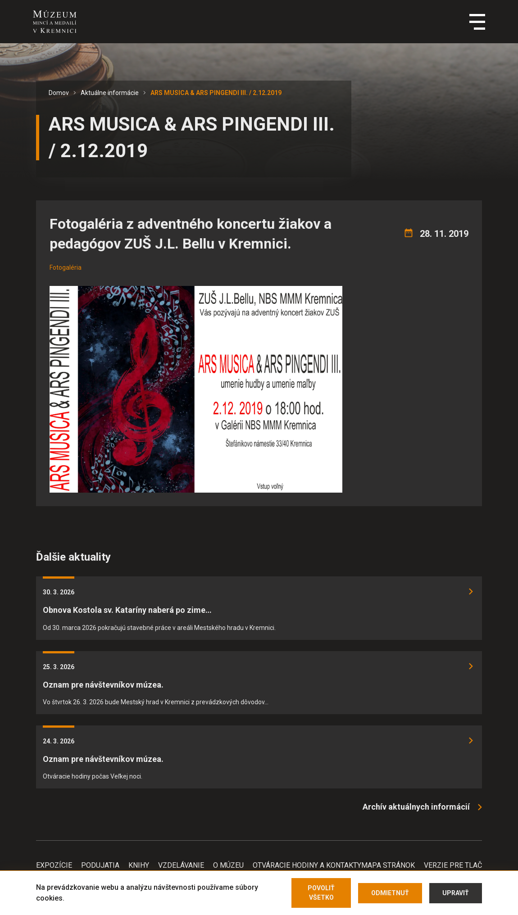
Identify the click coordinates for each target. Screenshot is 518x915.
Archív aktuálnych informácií (416, 806)
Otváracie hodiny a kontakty (307, 865)
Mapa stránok (388, 865)
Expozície (54, 865)
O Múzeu (228, 865)
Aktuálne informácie (110, 92)
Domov (59, 92)
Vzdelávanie (181, 865)
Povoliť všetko (321, 892)
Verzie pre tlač (453, 865)
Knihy (138, 865)
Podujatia (100, 865)
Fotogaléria (66, 267)
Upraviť (455, 893)
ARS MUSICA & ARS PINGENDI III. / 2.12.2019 (216, 92)
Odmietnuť (390, 893)
